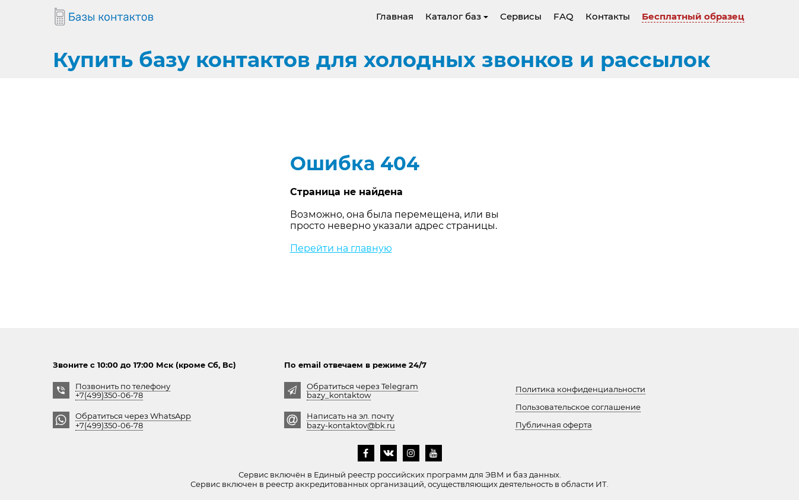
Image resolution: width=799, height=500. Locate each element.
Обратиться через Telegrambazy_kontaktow (362, 390)
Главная (394, 16)
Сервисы (521, 16)
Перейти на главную (341, 248)
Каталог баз (456, 16)
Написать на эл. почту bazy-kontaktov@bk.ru (351, 420)
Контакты (607, 16)
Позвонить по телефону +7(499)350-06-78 (122, 390)
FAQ (563, 16)
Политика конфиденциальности (580, 389)
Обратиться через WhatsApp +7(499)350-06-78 (133, 420)
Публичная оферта (553, 424)
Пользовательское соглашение (578, 407)
